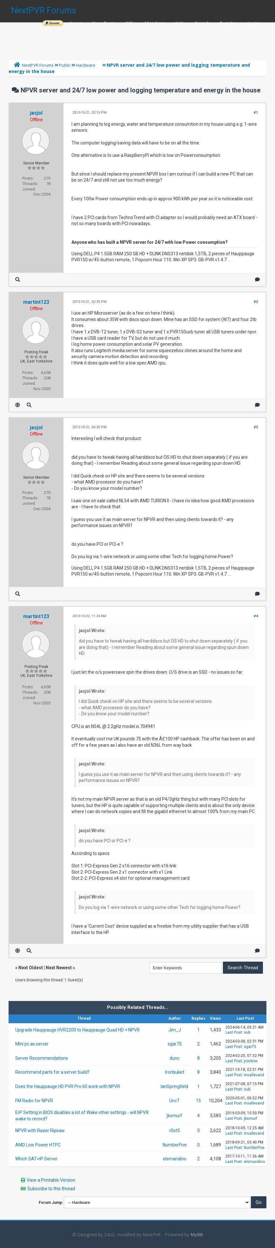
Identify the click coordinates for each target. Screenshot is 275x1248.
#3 (256, 427)
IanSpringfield (174, 1086)
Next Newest (59, 967)
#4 (256, 616)
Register (228, 23)
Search (202, 23)
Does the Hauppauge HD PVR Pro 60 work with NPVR (67, 1086)
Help (180, 23)
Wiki (130, 23)
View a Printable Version (51, 1180)
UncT (174, 1100)
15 (198, 1100)
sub (247, 1032)
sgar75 (175, 1043)
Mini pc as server (32, 1043)
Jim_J (174, 1029)
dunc (174, 1058)
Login (253, 23)
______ (53, 23)
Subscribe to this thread (51, 1188)
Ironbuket (174, 1072)
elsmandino (174, 1158)
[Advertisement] (137, 39)
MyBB (197, 1234)
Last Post (233, 1032)
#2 (256, 302)
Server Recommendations (41, 1058)
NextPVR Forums (43, 10)
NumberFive (175, 1144)
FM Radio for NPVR (34, 1100)
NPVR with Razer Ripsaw (40, 1130)
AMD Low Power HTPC (38, 1144)
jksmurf (174, 1115)
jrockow (251, 1061)
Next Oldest (30, 967)
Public (64, 65)
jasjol (36, 113)
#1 (256, 112)
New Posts (104, 23)
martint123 (36, 302)
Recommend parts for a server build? (52, 1072)
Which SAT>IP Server (36, 1158)
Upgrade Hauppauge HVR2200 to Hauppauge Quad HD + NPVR (77, 1029)
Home (75, 23)
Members (154, 23)
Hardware (85, 65)
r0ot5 (174, 1130)
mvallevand (254, 1075)
